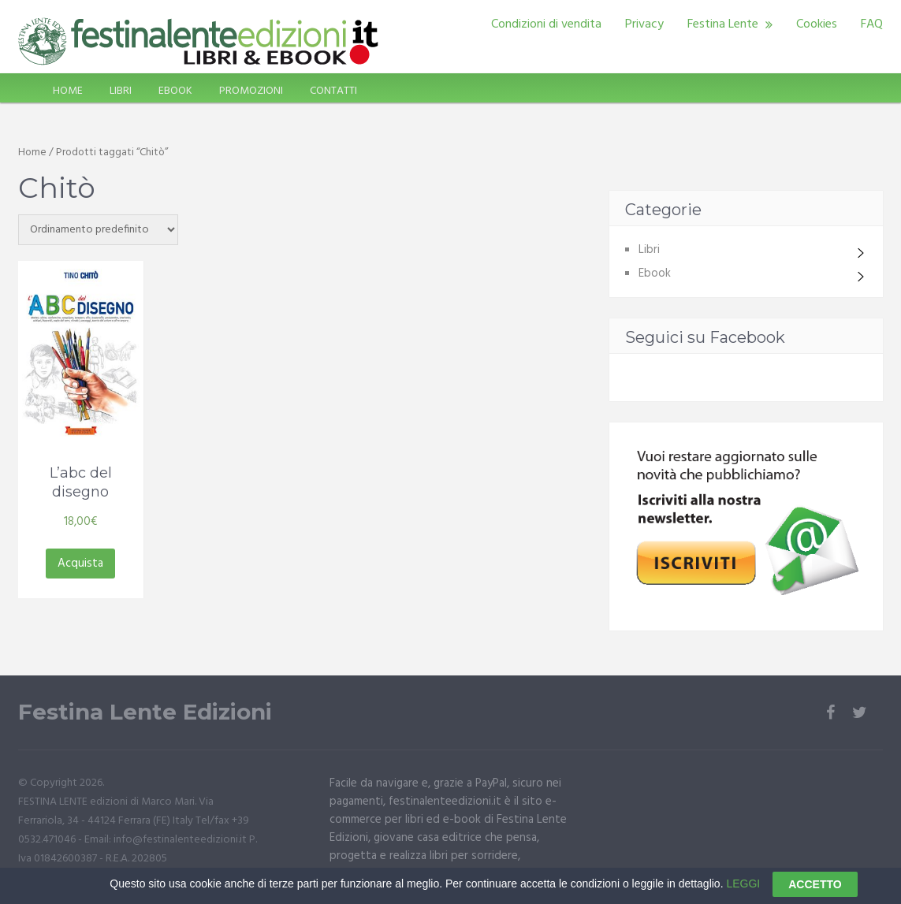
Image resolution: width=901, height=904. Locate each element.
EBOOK (175, 91)
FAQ (872, 24)
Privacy (644, 24)
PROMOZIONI (251, 91)
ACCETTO (814, 890)
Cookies (816, 24)
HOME (68, 91)
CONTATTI (333, 91)
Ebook (655, 273)
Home (32, 152)
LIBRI (121, 91)
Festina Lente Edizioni (145, 712)
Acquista (80, 563)
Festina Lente (722, 24)
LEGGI (743, 890)
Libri (649, 249)
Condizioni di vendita (546, 24)
